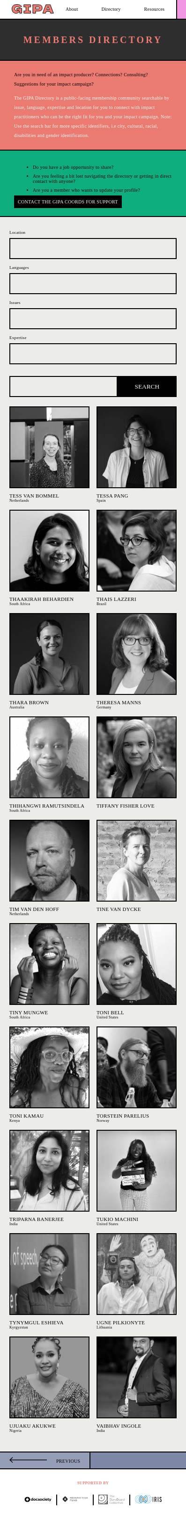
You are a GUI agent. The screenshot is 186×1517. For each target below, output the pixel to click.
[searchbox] (14, 245)
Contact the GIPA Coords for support (68, 201)
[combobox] (93, 248)
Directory (111, 9)
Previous (68, 1461)
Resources (154, 9)
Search (147, 386)
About (72, 9)
